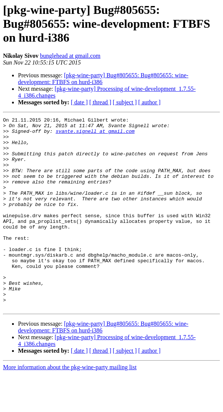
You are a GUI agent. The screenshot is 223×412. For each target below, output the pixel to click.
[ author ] (149, 102)
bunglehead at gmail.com (70, 56)
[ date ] (79, 102)
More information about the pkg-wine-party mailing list (69, 405)
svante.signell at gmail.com (95, 134)
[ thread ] (100, 102)
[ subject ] (125, 102)
